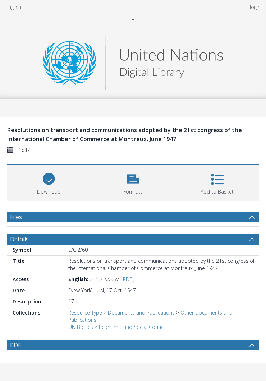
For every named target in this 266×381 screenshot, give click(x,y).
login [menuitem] (255, 7)
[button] (133, 182)
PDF (127, 279)
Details (19, 239)
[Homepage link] (133, 60)
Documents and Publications (141, 312)
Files (16, 217)
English (13, 7)
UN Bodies (80, 327)
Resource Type (85, 312)
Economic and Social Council (132, 327)
